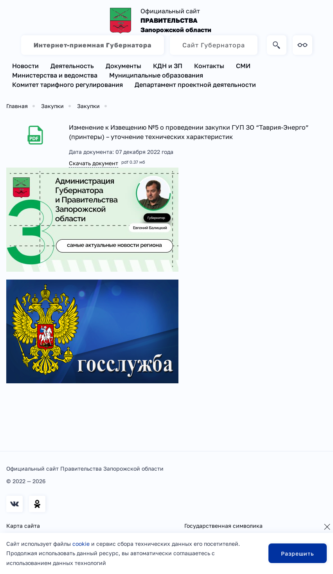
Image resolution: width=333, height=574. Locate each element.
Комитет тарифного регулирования (67, 84)
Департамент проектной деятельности (195, 84)
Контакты (209, 66)
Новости (25, 66)
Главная (17, 106)
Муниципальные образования (156, 75)
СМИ (243, 66)
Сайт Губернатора (213, 45)
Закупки (52, 106)
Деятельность (72, 66)
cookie (81, 543)
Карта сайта (23, 525)
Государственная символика (223, 525)
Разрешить (297, 553)
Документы (123, 66)
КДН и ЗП (167, 66)
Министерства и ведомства (54, 75)
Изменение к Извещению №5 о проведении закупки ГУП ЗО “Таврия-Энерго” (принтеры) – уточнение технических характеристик (189, 132)
